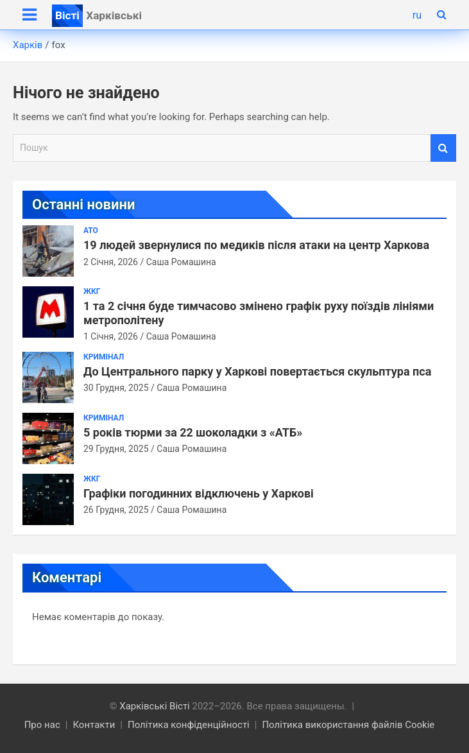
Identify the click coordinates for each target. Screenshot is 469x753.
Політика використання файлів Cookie (348, 725)
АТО (90, 230)
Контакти (93, 725)
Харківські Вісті (154, 706)
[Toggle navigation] (29, 15)
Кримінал (103, 356)
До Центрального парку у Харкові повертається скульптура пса (257, 371)
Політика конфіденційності (189, 725)
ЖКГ (91, 291)
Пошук (443, 148)
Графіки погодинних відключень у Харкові (198, 493)
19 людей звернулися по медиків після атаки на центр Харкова (256, 245)
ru (417, 15)
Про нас (42, 725)
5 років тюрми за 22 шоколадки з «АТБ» (192, 432)
